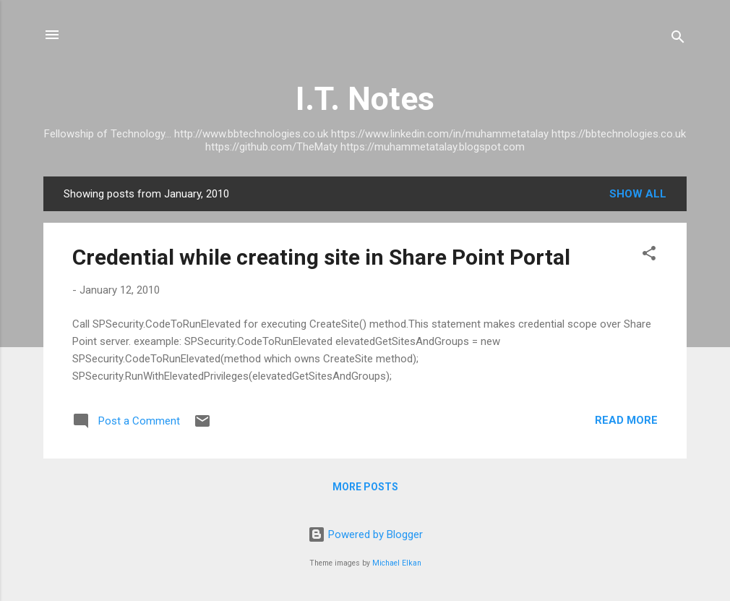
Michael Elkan (396, 563)
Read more (626, 420)
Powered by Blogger (365, 534)
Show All (637, 193)
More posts (365, 487)
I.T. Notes (365, 99)
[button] (649, 255)
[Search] (678, 39)
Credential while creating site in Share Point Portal (321, 257)
